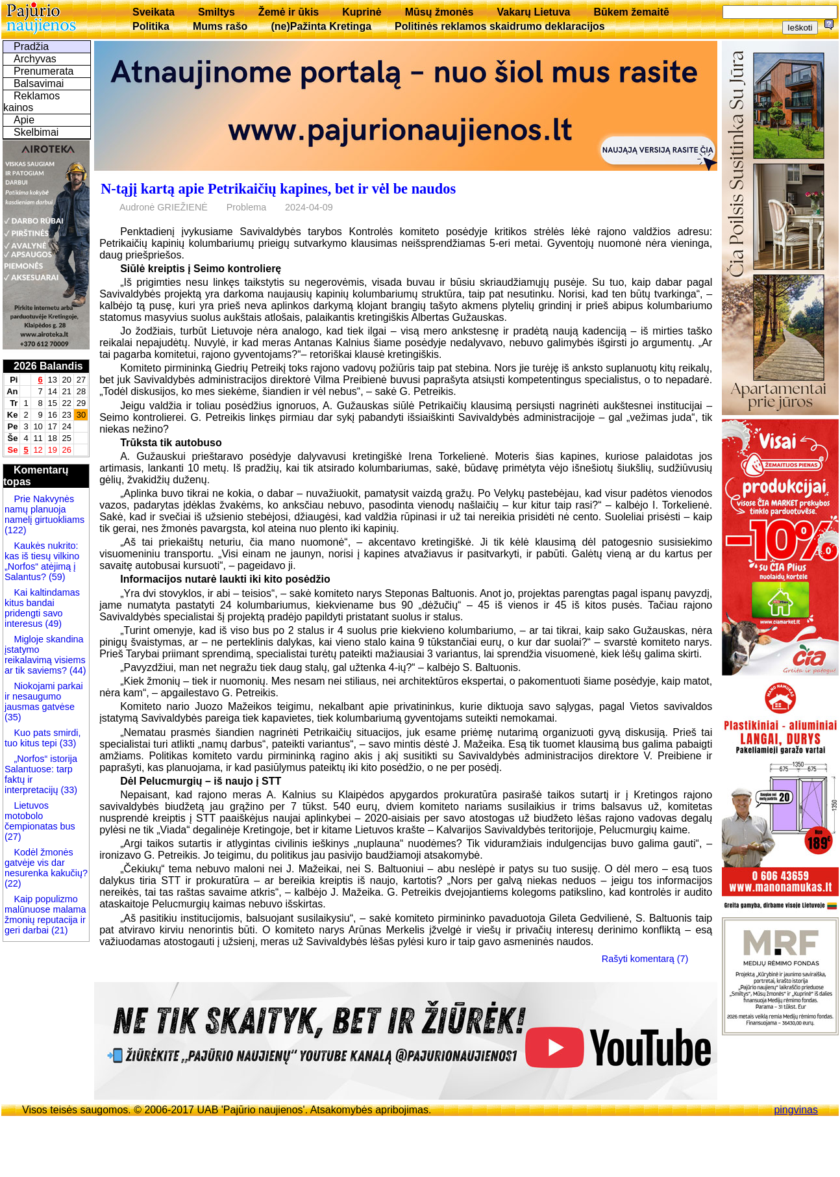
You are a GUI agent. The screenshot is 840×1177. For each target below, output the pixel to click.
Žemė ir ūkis (288, 12)
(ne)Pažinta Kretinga (321, 26)
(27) (13, 836)
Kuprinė (361, 12)
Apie (24, 119)
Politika (150, 26)
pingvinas (796, 1109)
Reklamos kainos (31, 101)
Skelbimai (36, 132)
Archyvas (35, 58)
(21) (58, 930)
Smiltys (216, 12)
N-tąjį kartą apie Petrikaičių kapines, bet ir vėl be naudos (278, 189)
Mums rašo (220, 26)
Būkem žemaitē (631, 12)
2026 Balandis (48, 366)
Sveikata (153, 12)
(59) (56, 577)
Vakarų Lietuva (533, 12)
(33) (67, 743)
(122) (16, 530)
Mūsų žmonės (439, 12)
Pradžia (31, 46)
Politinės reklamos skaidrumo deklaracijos (500, 26)
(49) (52, 623)
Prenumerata (44, 71)
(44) (76, 670)
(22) (13, 883)
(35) (13, 717)
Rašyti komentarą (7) (645, 959)
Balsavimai (39, 83)
